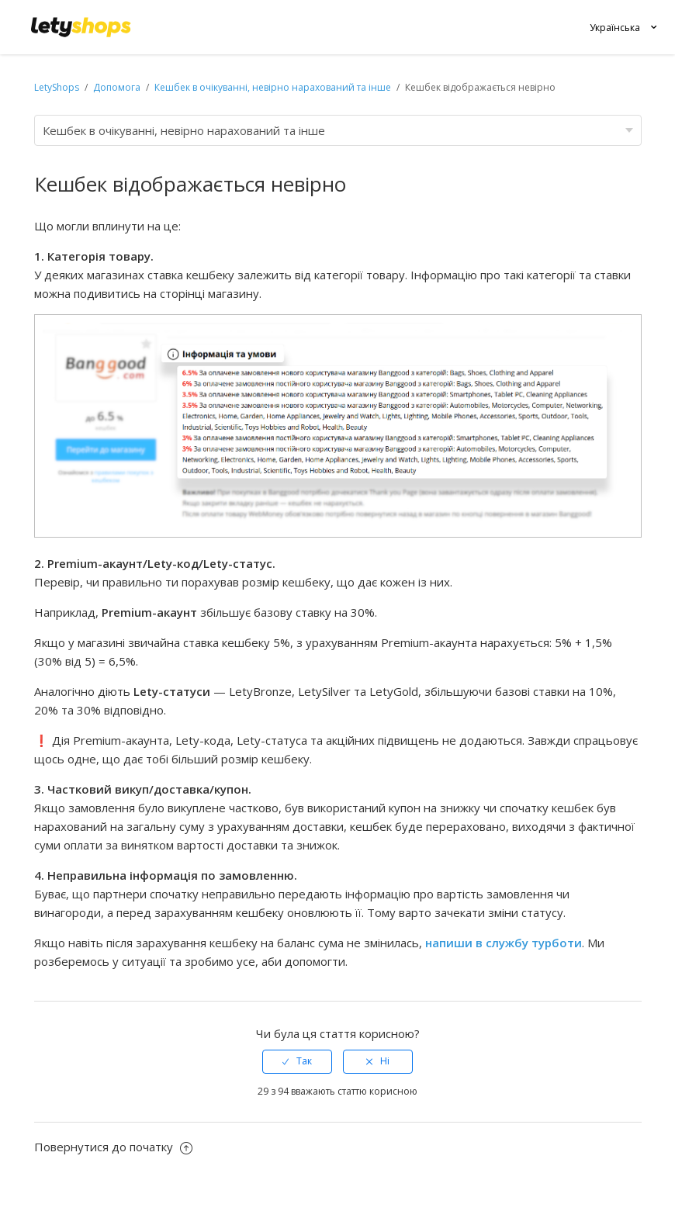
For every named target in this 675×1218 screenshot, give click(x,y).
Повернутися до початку (113, 1146)
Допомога (118, 87)
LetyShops (56, 87)
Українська (615, 27)
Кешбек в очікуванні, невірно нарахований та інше (272, 87)
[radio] (297, 1061)
